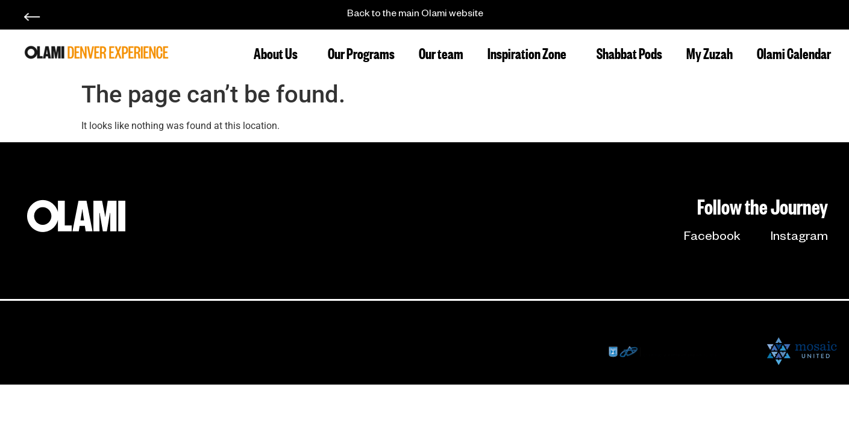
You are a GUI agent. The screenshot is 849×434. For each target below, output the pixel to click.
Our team (441, 52)
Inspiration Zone (529, 52)
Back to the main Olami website (415, 15)
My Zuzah (709, 52)
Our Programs (361, 52)
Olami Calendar (794, 52)
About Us (279, 52)
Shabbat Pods (629, 52)
